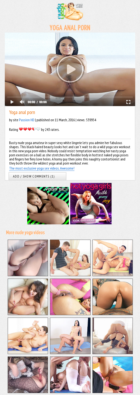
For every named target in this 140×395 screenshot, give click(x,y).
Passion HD (26, 119)
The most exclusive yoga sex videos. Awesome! (41, 168)
